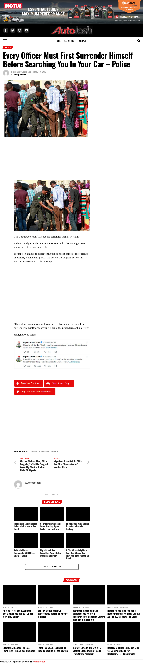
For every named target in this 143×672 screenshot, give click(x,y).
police (55, 451)
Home (58, 40)
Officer (45, 451)
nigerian (36, 451)
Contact (82, 40)
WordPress (39, 662)
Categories (69, 40)
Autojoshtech (20, 74)
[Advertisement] (52, 160)
